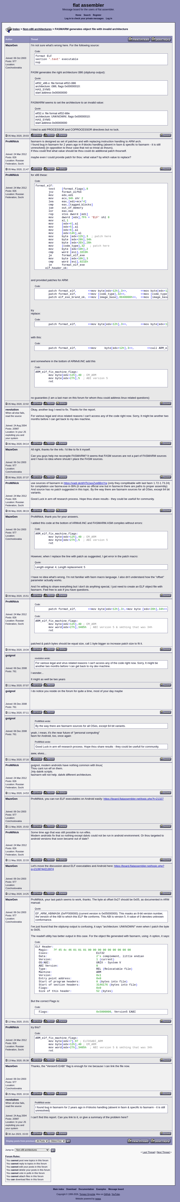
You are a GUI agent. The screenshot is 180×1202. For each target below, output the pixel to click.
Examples (101, 1189)
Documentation (86, 1189)
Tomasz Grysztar (87, 1194)
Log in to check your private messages (84, 18)
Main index (58, 1189)
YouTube (115, 1194)
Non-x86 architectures (37, 29)
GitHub (107, 1194)
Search (87, 15)
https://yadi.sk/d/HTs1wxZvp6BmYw (85, 483)
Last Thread (149, 1152)
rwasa (98, 1199)
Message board (116, 1189)
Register (97, 15)
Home (78, 15)
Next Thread (163, 1152)
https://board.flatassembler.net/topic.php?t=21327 (133, 798)
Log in (109, 18)
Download (71, 1189)
